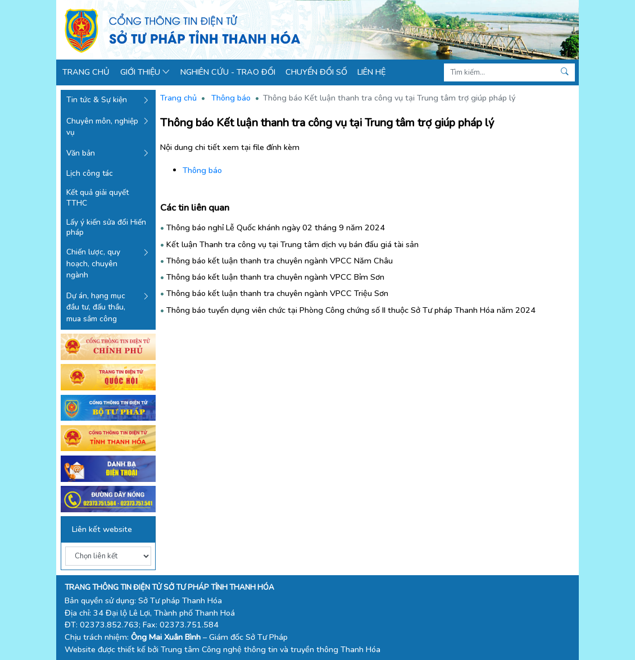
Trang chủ (86, 72)
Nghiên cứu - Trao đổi (227, 72)
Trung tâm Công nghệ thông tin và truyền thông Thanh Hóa (270, 649)
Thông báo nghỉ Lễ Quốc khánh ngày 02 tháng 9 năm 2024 (275, 227)
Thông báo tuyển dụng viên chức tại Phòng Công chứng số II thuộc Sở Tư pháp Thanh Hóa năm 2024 (351, 310)
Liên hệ (371, 72)
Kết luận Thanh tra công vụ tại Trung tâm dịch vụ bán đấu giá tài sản (292, 244)
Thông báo (231, 97)
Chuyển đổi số (316, 72)
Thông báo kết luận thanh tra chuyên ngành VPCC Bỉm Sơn (275, 277)
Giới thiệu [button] (145, 72)
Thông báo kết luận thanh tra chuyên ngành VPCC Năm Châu (279, 260)
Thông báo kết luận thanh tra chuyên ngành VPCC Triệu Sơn (277, 293)
